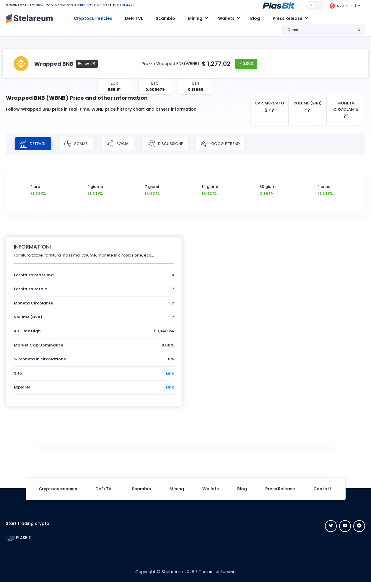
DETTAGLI (33, 144)
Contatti (323, 489)
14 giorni (210, 186)
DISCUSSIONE (165, 144)
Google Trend (220, 144)
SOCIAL (118, 144)
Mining (177, 489)
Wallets (210, 489)
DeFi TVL (134, 18)
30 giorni (267, 186)
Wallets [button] (226, 18)
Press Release (280, 489)
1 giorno (95, 186)
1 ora (35, 186)
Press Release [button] (287, 18)
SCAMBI (76, 144)
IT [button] (355, 5)
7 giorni (152, 186)
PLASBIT (18, 538)
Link (170, 373)
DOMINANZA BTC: (20, 5)
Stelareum (172, 572)
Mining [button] (195, 18)
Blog (255, 18)
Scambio (165, 18)
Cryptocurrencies (93, 18)
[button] (278, 5)
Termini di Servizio (217, 572)
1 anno (324, 186)
